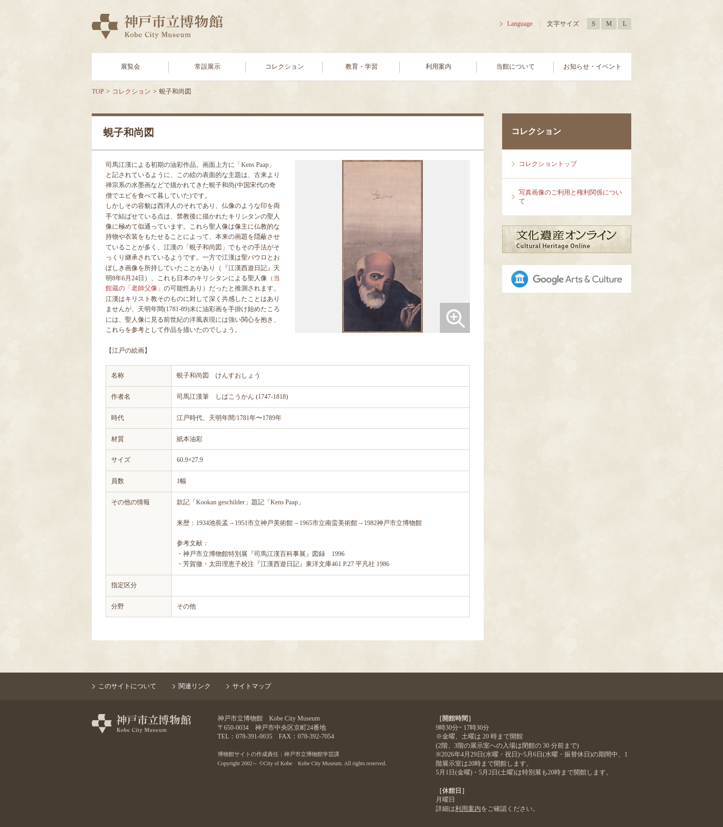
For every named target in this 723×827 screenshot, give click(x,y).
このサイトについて (127, 686)
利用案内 (438, 66)
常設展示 (207, 66)
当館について (515, 66)
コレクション (284, 66)
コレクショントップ (548, 163)
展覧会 (130, 66)
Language (520, 23)
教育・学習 (361, 66)
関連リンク (194, 686)
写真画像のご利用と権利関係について (570, 197)
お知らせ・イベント (592, 66)
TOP (98, 91)
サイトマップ (251, 686)
